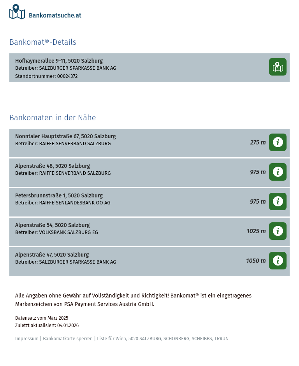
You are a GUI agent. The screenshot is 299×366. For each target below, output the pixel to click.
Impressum (27, 338)
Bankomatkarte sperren (68, 338)
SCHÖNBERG (176, 338)
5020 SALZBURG (144, 338)
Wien (121, 338)
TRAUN (222, 338)
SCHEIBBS (202, 338)
